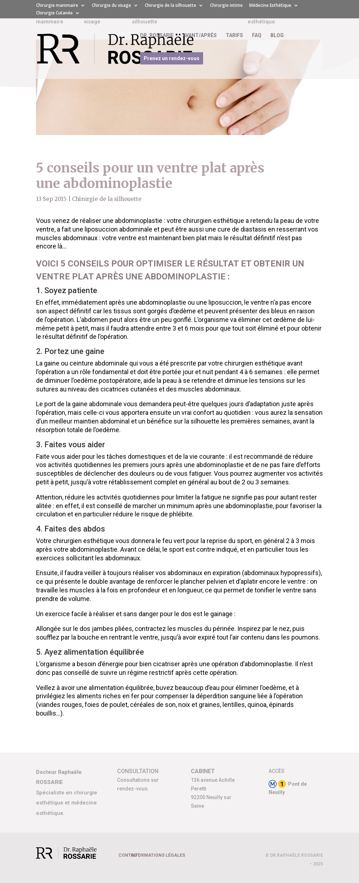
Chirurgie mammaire (57, 5)
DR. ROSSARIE (157, 35)
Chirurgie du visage (111, 5)
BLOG (277, 35)
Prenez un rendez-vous (171, 58)
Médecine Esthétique (270, 5)
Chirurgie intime (226, 5)
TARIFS (234, 35)
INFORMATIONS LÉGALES (158, 855)
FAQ (256, 35)
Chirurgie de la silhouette (170, 5)
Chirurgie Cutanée (54, 13)
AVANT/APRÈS (200, 35)
